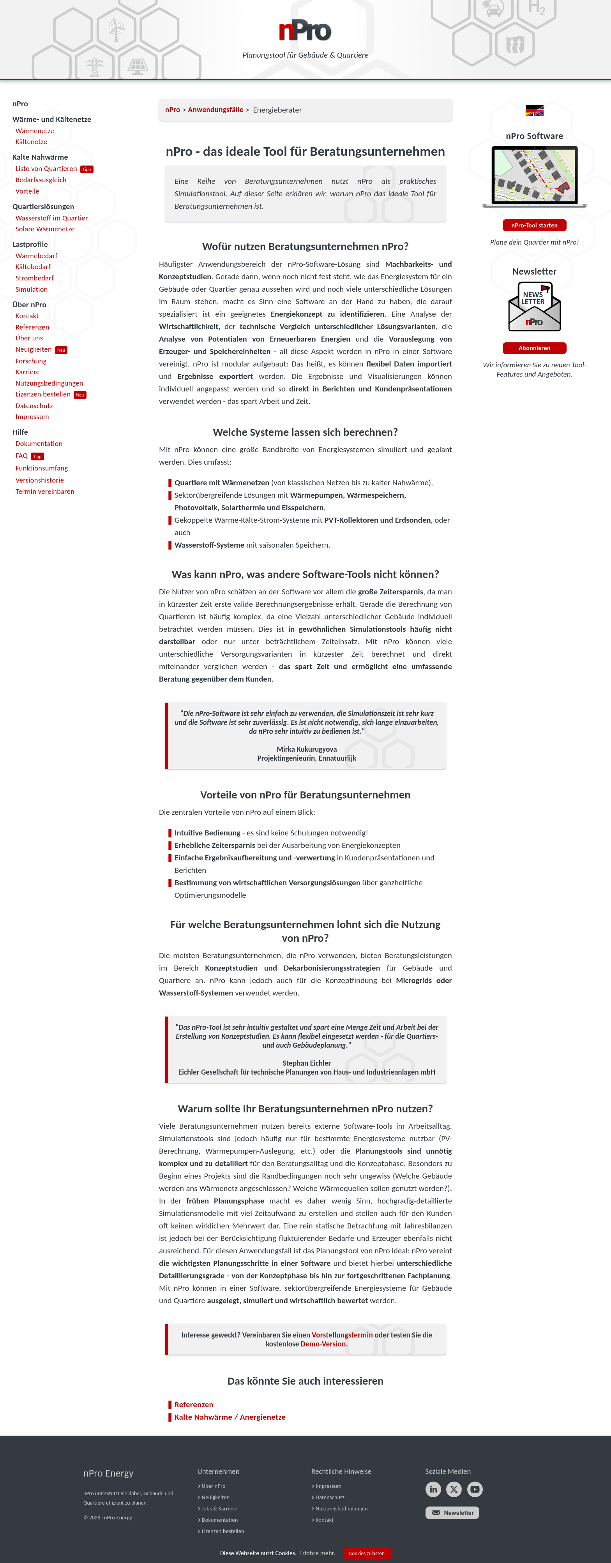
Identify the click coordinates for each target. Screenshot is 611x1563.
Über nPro (29, 304)
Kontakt (27, 315)
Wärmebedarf (37, 255)
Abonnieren (534, 348)
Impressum (32, 416)
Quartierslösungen (43, 206)
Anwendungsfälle (215, 109)
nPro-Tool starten (535, 225)
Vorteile (27, 191)
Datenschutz (34, 405)
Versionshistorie (40, 480)
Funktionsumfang (42, 467)
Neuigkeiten (34, 349)
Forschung (31, 360)
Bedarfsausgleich (41, 179)
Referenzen (32, 326)
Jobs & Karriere (219, 1508)
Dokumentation (39, 443)
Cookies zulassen (367, 1553)
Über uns (29, 337)
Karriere (28, 371)
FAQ (22, 455)
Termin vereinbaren (45, 491)
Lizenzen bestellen (43, 393)
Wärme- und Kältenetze (51, 119)
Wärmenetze (35, 130)
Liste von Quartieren (46, 168)
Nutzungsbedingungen (49, 383)
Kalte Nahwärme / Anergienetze (230, 1417)
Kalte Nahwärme (40, 157)
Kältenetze (31, 141)
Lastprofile (30, 244)
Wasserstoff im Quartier (52, 217)
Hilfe (20, 432)
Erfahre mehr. (317, 1553)
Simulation (32, 289)
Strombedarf (35, 277)
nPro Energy (108, 1473)
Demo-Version (323, 1343)
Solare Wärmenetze (45, 228)
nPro (20, 103)
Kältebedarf (33, 266)
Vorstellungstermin (342, 1334)
